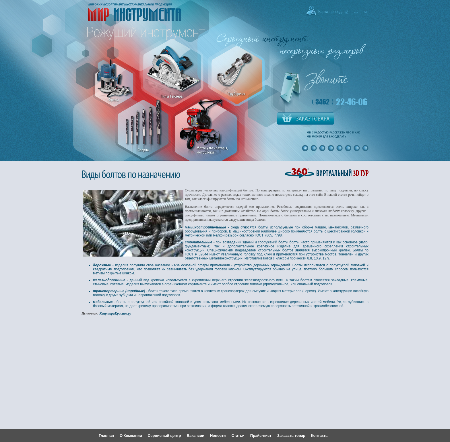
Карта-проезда (331, 11)
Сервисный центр (164, 435)
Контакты (320, 435)
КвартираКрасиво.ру (115, 313)
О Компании (131, 435)
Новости (218, 435)
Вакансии (195, 435)
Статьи (238, 435)
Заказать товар (291, 435)
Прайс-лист (260, 435)
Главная (106, 435)
